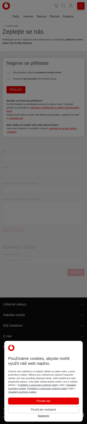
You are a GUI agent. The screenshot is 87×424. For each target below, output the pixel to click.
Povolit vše (43, 401)
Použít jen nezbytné (43, 409)
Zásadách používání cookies (22, 392)
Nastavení (43, 416)
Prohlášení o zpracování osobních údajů (37, 385)
